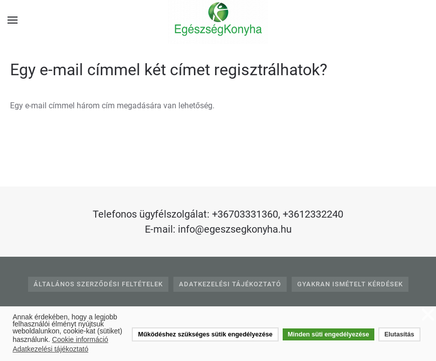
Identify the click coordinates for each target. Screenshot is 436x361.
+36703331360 (245, 214)
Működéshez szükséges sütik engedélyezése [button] (205, 334)
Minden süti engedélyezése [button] (328, 334)
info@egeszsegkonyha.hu (235, 229)
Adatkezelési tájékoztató (230, 284)
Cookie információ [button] (80, 339)
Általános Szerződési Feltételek (98, 284)
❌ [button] (428, 315)
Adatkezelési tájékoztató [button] (50, 349)
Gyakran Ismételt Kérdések (350, 284)
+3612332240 (313, 214)
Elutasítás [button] (399, 334)
